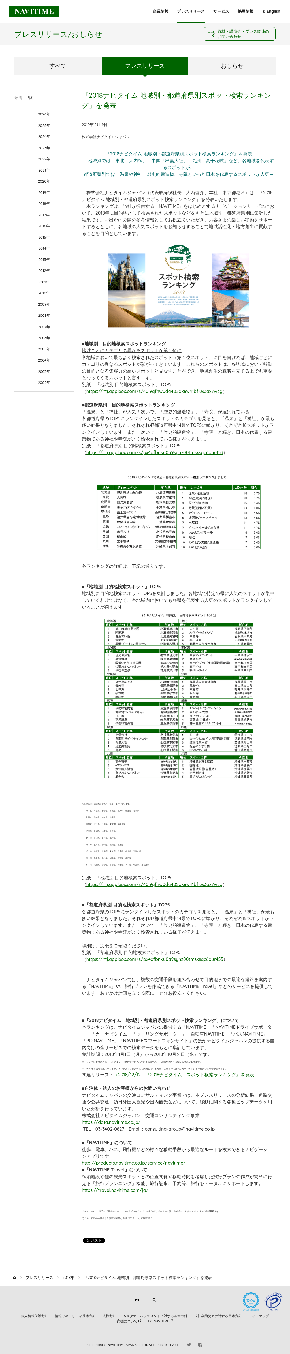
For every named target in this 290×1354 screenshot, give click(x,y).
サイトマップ (259, 1316)
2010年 (44, 293)
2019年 (44, 192)
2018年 (44, 203)
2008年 (44, 315)
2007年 (44, 326)
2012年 (44, 270)
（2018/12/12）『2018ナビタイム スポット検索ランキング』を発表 (184, 1074)
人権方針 (109, 1316)
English (273, 11)
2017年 (44, 215)
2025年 (44, 125)
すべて (57, 65)
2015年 (44, 237)
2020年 (44, 181)
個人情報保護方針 (34, 1316)
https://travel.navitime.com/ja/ (115, 1190)
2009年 (44, 304)
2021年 (44, 170)
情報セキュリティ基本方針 (75, 1316)
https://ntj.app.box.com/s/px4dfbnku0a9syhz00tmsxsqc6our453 (154, 452)
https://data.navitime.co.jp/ (111, 1122)
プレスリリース (191, 11)
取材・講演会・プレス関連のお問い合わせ (243, 34)
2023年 (44, 148)
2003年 (44, 371)
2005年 (44, 349)
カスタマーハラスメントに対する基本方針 (155, 1316)
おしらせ (232, 65)
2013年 (44, 259)
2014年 (44, 248)
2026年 (44, 114)
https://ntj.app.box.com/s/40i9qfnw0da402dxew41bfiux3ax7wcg (154, 391)
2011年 (44, 282)
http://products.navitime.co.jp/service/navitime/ (134, 1163)
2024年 (44, 136)
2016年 (44, 226)
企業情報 (161, 11)
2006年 (44, 337)
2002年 (44, 382)
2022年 (44, 159)
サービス (221, 11)
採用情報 (245, 11)
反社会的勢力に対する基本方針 (218, 1316)
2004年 (44, 360)
